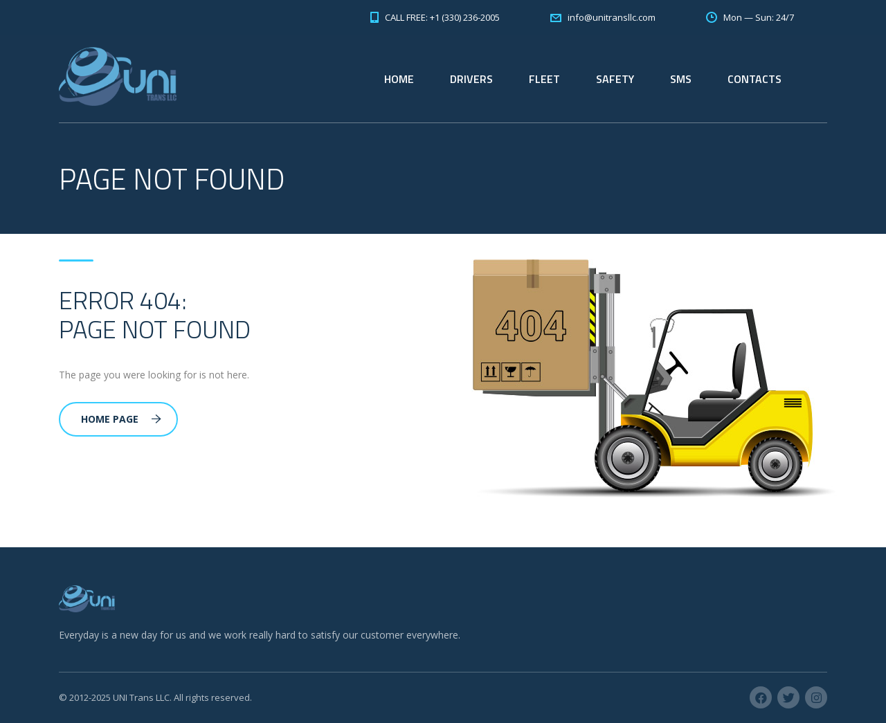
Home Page (121, 418)
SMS (680, 79)
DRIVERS (471, 79)
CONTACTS (754, 79)
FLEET (544, 79)
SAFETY (615, 79)
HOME (399, 79)
